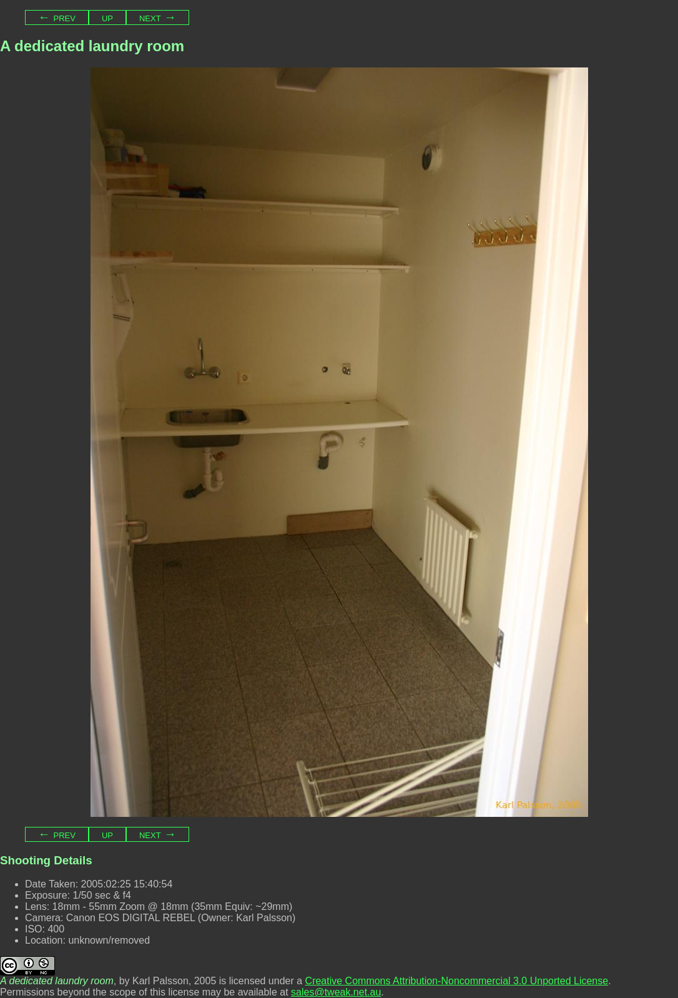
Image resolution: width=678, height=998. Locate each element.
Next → (157, 17)
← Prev (57, 17)
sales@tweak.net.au (336, 992)
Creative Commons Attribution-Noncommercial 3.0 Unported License (457, 981)
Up (107, 17)
